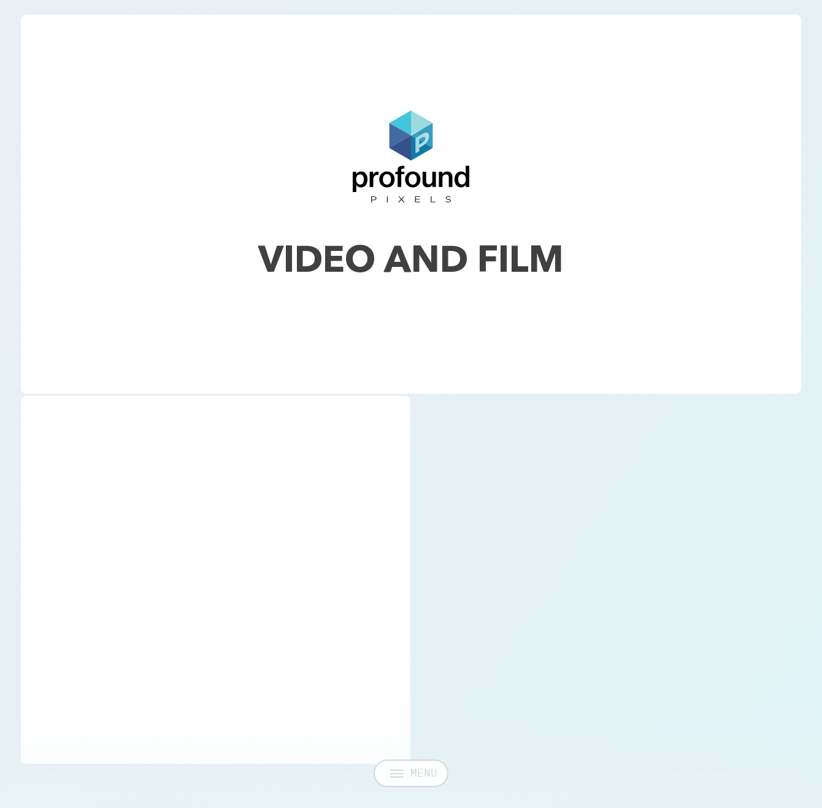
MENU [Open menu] (413, 779)
